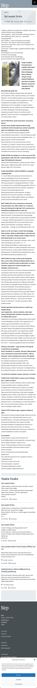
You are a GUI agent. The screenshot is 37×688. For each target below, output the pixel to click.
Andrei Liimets (8, 560)
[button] (34, 659)
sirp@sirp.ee (5, 620)
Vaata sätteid (18, 684)
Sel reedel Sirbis (8, 483)
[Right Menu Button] (35, 2)
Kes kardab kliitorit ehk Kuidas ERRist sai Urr (18, 548)
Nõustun (18, 675)
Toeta (2, 624)
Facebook (4, 622)
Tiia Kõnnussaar (8, 585)
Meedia (6, 12)
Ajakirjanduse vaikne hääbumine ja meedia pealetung (15, 570)
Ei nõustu (18, 679)
